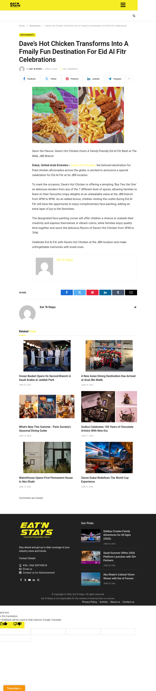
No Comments (69, 69)
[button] (132, 5)
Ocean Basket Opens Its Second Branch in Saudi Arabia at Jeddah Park (45, 378)
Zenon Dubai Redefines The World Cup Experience (105, 479)
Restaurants (27, 35)
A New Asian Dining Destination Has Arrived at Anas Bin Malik (108, 378)
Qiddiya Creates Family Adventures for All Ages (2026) (117, 535)
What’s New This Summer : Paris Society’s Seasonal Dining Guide (45, 428)
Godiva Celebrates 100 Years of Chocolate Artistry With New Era (107, 428)
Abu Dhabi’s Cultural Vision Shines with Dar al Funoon (119, 576)
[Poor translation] (17, 625)
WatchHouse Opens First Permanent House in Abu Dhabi (46, 479)
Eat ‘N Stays (35, 69)
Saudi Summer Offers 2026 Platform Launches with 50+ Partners (119, 556)
